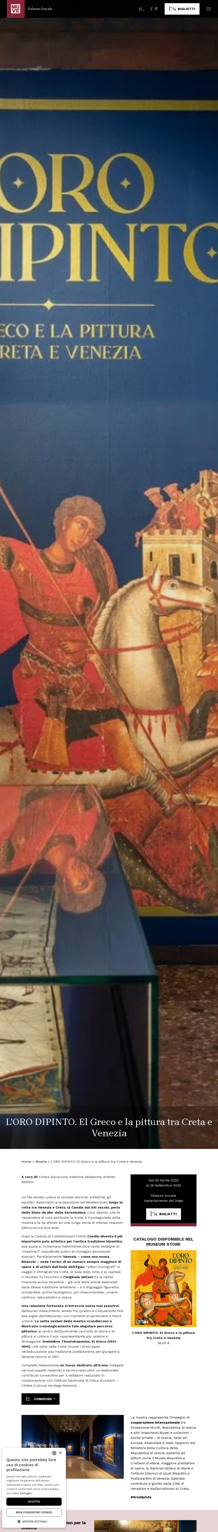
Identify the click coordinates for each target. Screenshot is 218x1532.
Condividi (39, 1399)
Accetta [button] (34, 1501)
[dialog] (34, 1488)
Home (26, 1162)
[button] (208, 8)
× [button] (60, 1453)
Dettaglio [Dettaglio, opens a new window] (25, 1493)
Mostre (41, 1162)
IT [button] (156, 9)
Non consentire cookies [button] (34, 1512)
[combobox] (54, 1453)
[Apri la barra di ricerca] (142, 9)
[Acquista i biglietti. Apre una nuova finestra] (182, 9)
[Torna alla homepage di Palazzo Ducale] (29, 9)
